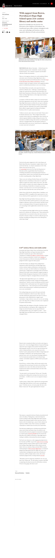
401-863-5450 (5, 25)
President (27, 473)
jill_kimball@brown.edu (7, 24)
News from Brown (18, 3)
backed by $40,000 (32, 433)
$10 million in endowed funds (36, 255)
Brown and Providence (19, 473)
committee (42, 257)
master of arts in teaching (42, 442)
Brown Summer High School (35, 448)
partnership (23, 169)
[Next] (51, 47)
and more (42, 455)
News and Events (5, 14)
